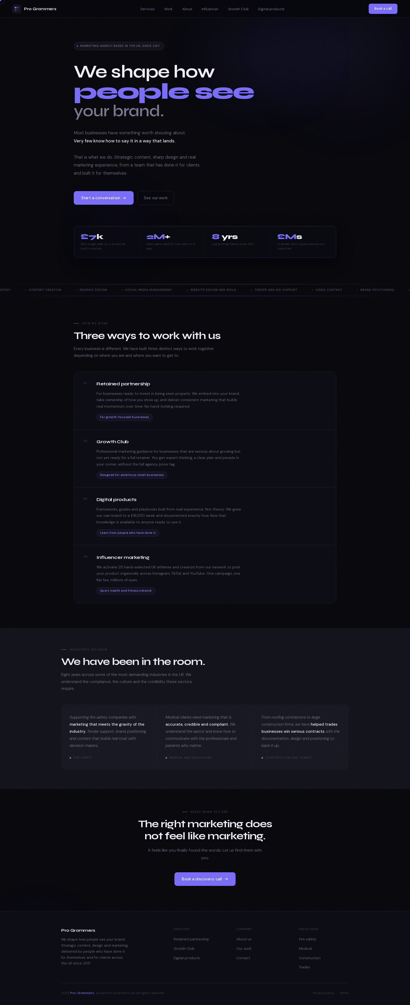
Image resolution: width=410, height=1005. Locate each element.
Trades (304, 967)
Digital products (271, 9)
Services (147, 9)
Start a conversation (103, 199)
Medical (305, 948)
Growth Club (238, 9)
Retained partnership (191, 939)
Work (168, 9)
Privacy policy (323, 993)
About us (244, 939)
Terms (344, 993)
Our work (243, 948)
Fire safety (307, 939)
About (187, 9)
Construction (310, 958)
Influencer (210, 9)
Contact (243, 958)
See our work (156, 199)
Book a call (383, 8)
